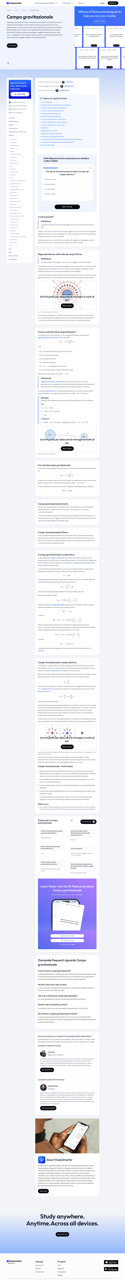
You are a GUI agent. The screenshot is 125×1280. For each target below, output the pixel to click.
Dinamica (12, 151)
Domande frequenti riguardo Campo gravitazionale (58, 142)
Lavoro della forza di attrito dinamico (18, 181)
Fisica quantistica (13, 128)
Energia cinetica (13, 157)
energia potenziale (80, 563)
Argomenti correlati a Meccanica (52, 134)
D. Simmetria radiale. (49, 194)
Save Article (20, 94)
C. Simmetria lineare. (49, 189)
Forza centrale (13, 169)
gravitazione (51, 391)
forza (11, 35)
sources (46, 86)
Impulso (11, 178)
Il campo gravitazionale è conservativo (54, 119)
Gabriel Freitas (69, 86)
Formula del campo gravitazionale (52, 111)
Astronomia (12, 118)
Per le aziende (61, 1272)
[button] (8, 63)
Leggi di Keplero (13, 192)
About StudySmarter (48, 145)
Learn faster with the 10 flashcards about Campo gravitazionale (62, 139)
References (45, 128)
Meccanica (11, 135)
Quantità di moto (13, 239)
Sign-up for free (62, 1234)
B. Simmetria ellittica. (50, 184)
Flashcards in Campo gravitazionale (53, 136)
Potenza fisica (13, 231)
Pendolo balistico (13, 222)
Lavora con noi (39, 1265)
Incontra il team (39, 1272)
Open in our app (67, 207)
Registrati (113, 3)
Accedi (102, 3)
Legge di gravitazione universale (17, 189)
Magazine (60, 1275)
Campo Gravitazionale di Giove (51, 116)
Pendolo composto (14, 225)
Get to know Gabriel (48, 1108)
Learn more (43, 1191)
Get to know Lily (47, 1070)
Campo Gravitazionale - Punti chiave (53, 125)
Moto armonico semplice (15, 201)
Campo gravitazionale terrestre (51, 114)
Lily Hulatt (69, 82)
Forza (11, 166)
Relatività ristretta (13, 256)
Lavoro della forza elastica (15, 183)
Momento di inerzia (14, 198)
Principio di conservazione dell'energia (18, 236)
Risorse (82, 3)
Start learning (88, 822)
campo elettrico (56, 671)
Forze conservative (14, 172)
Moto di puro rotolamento (15, 207)
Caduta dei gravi (13, 142)
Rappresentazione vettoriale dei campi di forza (56, 105)
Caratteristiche (68, 3)
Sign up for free (100, 21)
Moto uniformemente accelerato (17, 216)
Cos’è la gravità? (47, 102)
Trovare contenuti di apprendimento (46, 3)
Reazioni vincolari (14, 242)
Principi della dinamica (15, 233)
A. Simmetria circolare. (50, 179)
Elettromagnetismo (14, 121)
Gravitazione (12, 175)
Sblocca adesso (67, 306)
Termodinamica (13, 259)
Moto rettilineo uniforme (15, 213)
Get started (12, 45)
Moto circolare (13, 204)
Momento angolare (14, 195)
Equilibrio (11, 125)
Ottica (10, 252)
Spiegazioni (60, 1268)
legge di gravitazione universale (48, 338)
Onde (10, 249)
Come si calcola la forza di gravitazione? (54, 108)
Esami (59, 1265)
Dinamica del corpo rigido (15, 154)
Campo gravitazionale (14, 145)
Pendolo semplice (14, 228)
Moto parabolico (13, 210)
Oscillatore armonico (14, 219)
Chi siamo (38, 1268)
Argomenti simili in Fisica (49, 131)
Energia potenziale (14, 163)
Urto (11, 245)
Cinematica (12, 148)
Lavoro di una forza (14, 186)
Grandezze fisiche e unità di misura (17, 132)
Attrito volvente (13, 139)
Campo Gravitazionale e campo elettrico (54, 122)
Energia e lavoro (13, 160)
